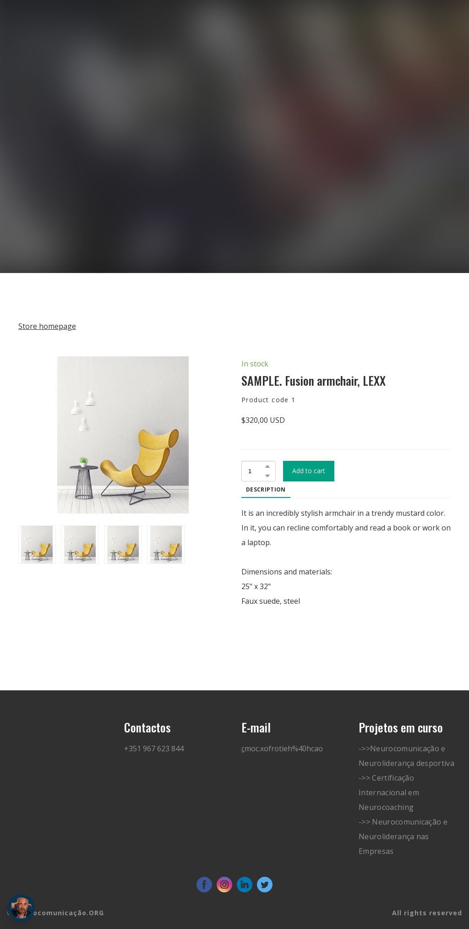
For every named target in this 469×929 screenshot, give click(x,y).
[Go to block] (49, 58)
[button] (267, 466)
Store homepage (47, 326)
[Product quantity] (256, 471)
